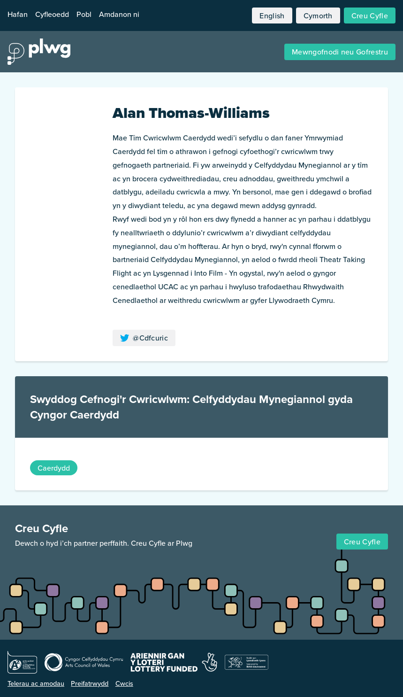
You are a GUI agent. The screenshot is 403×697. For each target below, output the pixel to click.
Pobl (83, 14)
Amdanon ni (119, 14)
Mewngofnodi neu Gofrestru (340, 51)
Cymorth (318, 15)
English (271, 15)
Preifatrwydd (89, 683)
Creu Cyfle (369, 15)
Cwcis (124, 683)
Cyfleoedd (52, 14)
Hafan (18, 14)
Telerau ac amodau (36, 683)
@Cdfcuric (144, 338)
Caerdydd (54, 468)
